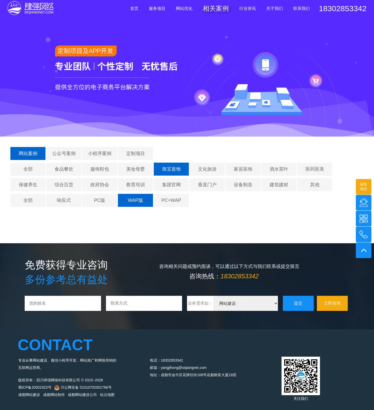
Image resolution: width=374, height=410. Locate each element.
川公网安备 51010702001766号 (83, 387)
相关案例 (216, 8)
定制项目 (135, 153)
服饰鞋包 (99, 169)
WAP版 (135, 200)
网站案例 (28, 153)
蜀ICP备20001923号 (34, 387)
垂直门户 (207, 184)
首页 (134, 8)
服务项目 (157, 8)
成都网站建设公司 (82, 395)
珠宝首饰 (171, 169)
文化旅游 (207, 169)
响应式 (64, 200)
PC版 (99, 200)
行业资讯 (247, 8)
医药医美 (314, 169)
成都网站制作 (54, 395)
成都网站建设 (29, 395)
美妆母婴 (135, 169)
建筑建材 (279, 184)
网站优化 (184, 8)
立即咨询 (332, 303)
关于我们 (274, 8)
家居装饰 (243, 169)
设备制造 (243, 184)
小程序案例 (99, 153)
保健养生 (28, 184)
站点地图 (107, 395)
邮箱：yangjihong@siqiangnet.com (178, 368)
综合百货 (64, 184)
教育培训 (135, 184)
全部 (28, 169)
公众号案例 (64, 153)
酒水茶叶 (279, 169)
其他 (314, 184)
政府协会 (99, 184)
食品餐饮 (64, 169)
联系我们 (301, 8)
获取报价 (363, 186)
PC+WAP (171, 200)
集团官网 (171, 184)
